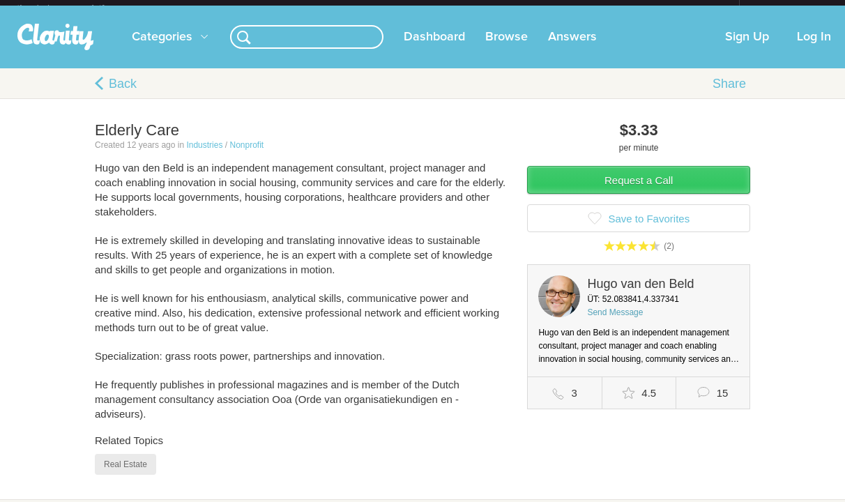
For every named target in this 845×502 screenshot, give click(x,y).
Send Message (615, 323)
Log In (814, 48)
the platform (75, 8)
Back (123, 95)
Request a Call (638, 191)
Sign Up (747, 48)
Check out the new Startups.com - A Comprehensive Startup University (588, 9)
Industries (204, 156)
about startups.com (789, 9)
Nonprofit (246, 156)
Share (729, 95)
